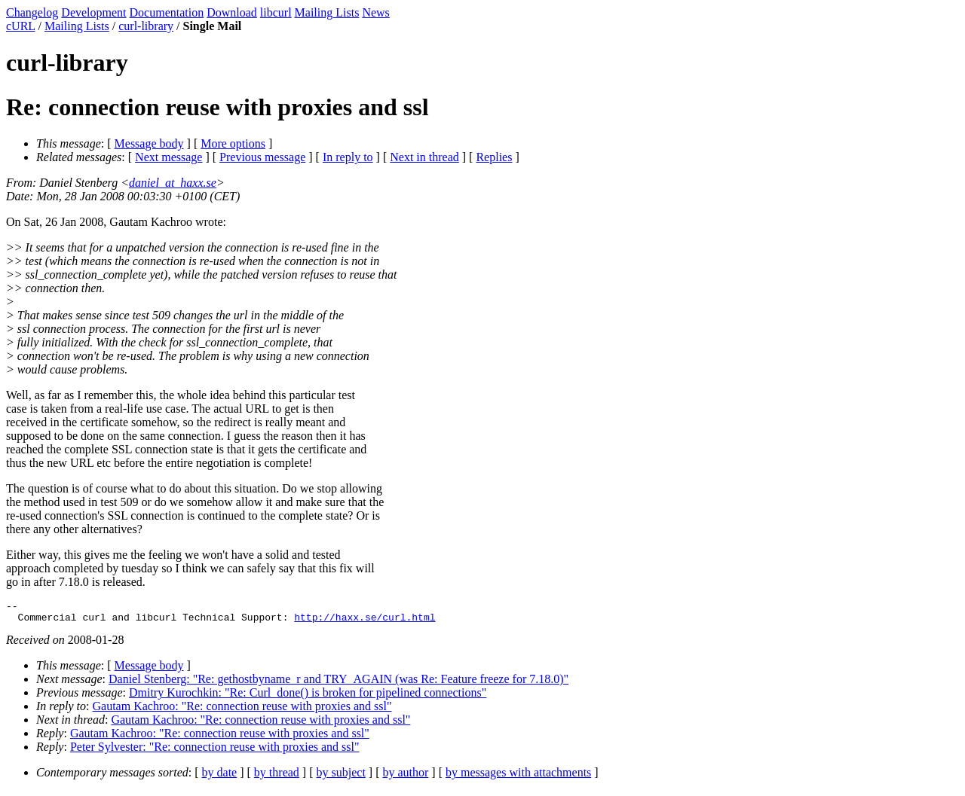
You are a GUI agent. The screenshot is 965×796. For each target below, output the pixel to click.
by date (219, 776)
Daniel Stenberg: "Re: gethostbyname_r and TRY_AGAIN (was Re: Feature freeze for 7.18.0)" (338, 683)
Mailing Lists (327, 12)
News (375, 12)
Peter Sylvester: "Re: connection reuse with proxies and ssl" (215, 751)
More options (233, 143)
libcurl (276, 12)
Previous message (262, 157)
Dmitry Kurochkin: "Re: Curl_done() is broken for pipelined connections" (307, 697)
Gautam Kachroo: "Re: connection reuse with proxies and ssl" (242, 710)
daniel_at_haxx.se (172, 182)
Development (93, 12)
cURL (20, 26)
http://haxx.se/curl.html (364, 621)
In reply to (348, 157)
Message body (149, 143)
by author (405, 776)
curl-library (145, 26)
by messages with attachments (518, 776)
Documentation (167, 12)
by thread (276, 776)
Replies (494, 157)
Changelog (32, 12)
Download (232, 12)
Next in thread (424, 157)
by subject (341, 776)
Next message (168, 157)
